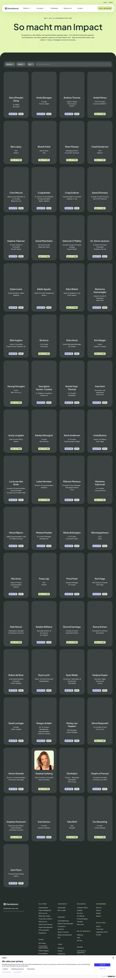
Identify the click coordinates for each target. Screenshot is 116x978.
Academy (80, 910)
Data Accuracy (43, 921)
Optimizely (80, 935)
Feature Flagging (44, 950)
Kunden (80, 8)
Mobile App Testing (44, 916)
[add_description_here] (73, 64)
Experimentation (43, 907)
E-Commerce (61, 926)
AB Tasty (79, 940)
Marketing (61, 948)
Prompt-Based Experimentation (43, 947)
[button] (111, 1)
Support (98, 916)
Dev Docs (80, 913)
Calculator (80, 921)
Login (105, 2)
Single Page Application (46, 927)
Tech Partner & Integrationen (81, 951)
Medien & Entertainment (65, 935)
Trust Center (99, 929)
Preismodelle (61, 907)
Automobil (61, 929)
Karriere (98, 910)
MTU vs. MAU (62, 910)
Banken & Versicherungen (65, 923)
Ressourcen (68, 8)
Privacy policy (17, 972)
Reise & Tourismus (63, 932)
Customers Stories (82, 907)
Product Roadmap (82, 919)
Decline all (102, 968)
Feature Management (45, 910)
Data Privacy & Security (45, 924)
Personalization (43, 953)
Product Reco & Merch (45, 919)
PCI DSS (98, 935)
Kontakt (98, 913)
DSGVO (98, 926)
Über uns (98, 907)
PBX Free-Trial (43, 913)
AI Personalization (44, 930)
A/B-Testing (42, 943)
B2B (59, 937)
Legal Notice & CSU (102, 932)
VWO (78, 937)
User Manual (80, 916)
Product (60, 951)
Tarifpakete (54, 8)
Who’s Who (80, 924)
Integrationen (42, 933)
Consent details (6, 972)
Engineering (61, 953)
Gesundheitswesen (63, 921)
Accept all (102, 965)
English (5, 958)
